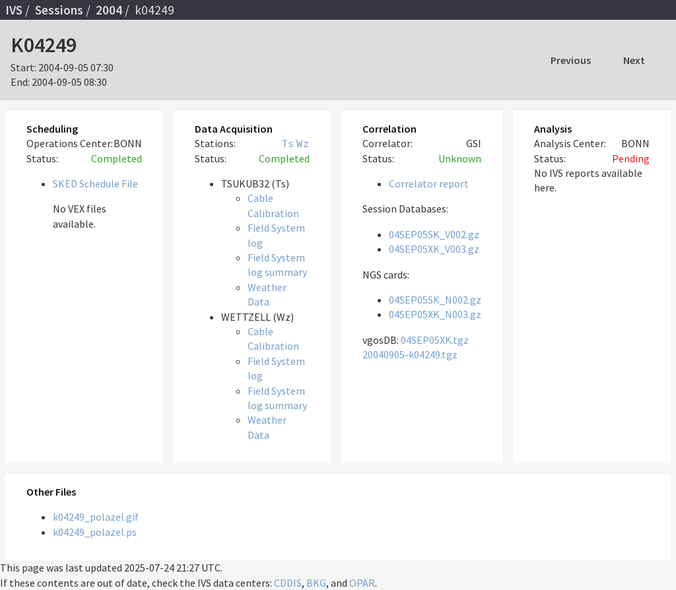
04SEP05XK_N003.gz (435, 314)
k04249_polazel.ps (95, 532)
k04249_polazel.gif (96, 516)
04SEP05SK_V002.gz (434, 234)
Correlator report (429, 183)
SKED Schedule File (95, 183)
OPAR (362, 582)
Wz (303, 143)
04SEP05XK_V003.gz (434, 248)
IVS (13, 10)
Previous (571, 60)
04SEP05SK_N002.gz (435, 299)
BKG (316, 582)
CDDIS (288, 582)
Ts (287, 143)
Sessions (59, 10)
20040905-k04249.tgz (409, 354)
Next (634, 60)
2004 (109, 10)
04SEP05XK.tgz (435, 339)
